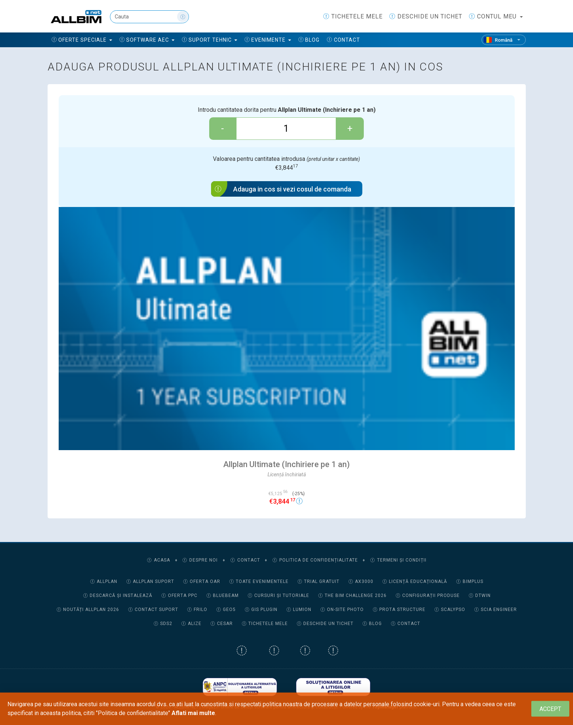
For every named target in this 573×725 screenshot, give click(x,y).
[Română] (503, 40)
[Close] (550, 709)
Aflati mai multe (193, 713)
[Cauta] (149, 16)
